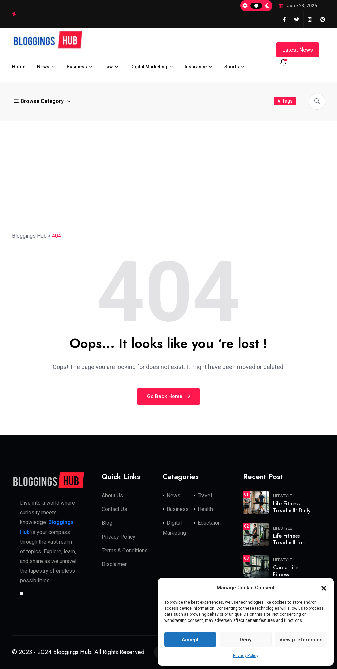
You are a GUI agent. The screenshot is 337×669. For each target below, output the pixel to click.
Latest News (297, 49)
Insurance (196, 66)
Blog (107, 523)
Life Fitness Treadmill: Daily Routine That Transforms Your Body (89, 14)
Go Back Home (168, 396)
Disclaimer (114, 564)
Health (205, 509)
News (43, 66)
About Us (112, 495)
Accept (190, 640)
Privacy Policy (245, 655)
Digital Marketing (148, 66)
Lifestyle (282, 496)
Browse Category (39, 101)
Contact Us (114, 509)
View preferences (300, 640)
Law (108, 66)
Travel (205, 495)
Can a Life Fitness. (285, 571)
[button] (323, 588)
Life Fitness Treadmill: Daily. (292, 507)
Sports (231, 66)
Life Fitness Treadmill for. (289, 539)
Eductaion (209, 523)
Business (77, 66)
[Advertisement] (168, 171)
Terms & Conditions (125, 550)
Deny (245, 640)
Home (18, 66)
